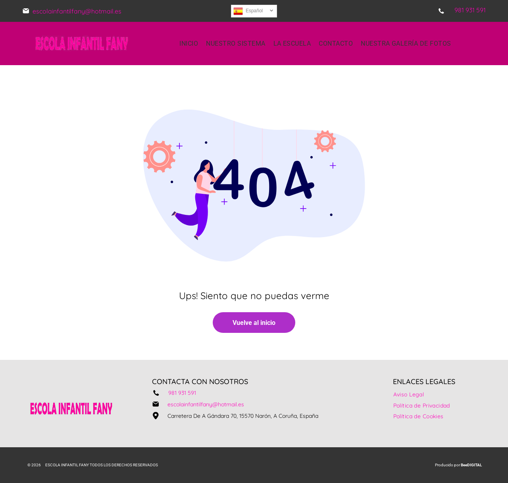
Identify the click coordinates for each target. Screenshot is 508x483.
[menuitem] (188, 43)
